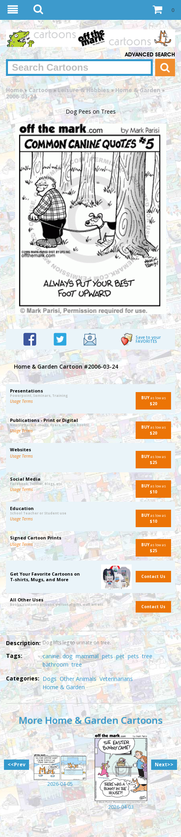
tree (147, 656)
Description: (23, 643)
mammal (87, 656)
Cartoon (40, 90)
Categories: (22, 678)
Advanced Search (150, 55)
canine (51, 656)
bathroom (55, 664)
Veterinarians (116, 678)
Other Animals (78, 678)
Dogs (49, 678)
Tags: (14, 655)
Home (14, 90)
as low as (151, 400)
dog (67, 656)
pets (107, 656)
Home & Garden (137, 90)
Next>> (164, 764)
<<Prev (16, 764)
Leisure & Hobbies (83, 90)
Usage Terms (21, 401)
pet (120, 656)
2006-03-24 (21, 96)
